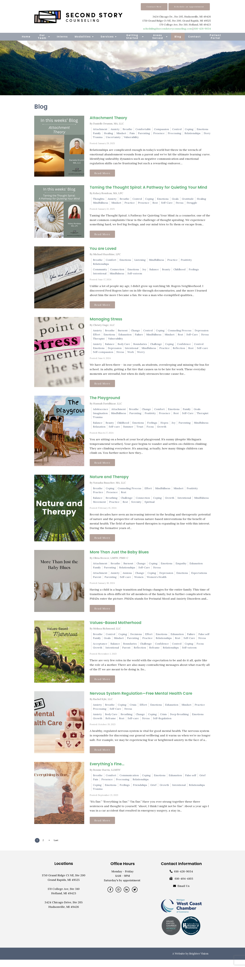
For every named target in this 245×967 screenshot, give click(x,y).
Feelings (194, 270)
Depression (201, 332)
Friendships (140, 791)
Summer (128, 429)
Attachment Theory (108, 117)
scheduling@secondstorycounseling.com (167, 28)
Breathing (112, 501)
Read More (103, 173)
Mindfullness (100, 203)
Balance (154, 270)
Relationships (192, 133)
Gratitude (188, 199)
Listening (140, 261)
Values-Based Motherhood (115, 627)
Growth (161, 429)
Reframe (154, 652)
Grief (202, 782)
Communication (129, 782)
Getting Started (132, 37)
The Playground (105, 400)
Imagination (100, 416)
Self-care (202, 350)
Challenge (156, 346)
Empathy (181, 567)
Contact (194, 36)
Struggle (192, 203)
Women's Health (156, 581)
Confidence (184, 346)
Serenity (136, 505)
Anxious (127, 577)
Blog (178, 36)
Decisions (136, 639)
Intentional (99, 274)
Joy (144, 270)
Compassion (161, 129)
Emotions (202, 129)
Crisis (133, 710)
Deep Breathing (179, 720)
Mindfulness (117, 274)
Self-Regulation (162, 724)
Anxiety (115, 129)
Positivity (186, 261)
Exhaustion (125, 336)
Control (177, 129)
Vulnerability (131, 137)
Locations (63, 870)
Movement (99, 505)
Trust (140, 429)
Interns (62, 36)
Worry (141, 354)
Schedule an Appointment (189, 6)
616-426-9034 (202, 28)
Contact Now (154, 6)
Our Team (42, 37)
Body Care (124, 346)
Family (97, 133)
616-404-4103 (184, 886)
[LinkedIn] (126, 897)
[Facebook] (110, 897)
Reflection (179, 350)
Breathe (127, 129)
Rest (155, 203)
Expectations (199, 577)
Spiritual (150, 505)
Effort (96, 336)
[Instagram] (118, 897)
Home (26, 36)
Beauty (166, 270)
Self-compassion (103, 354)
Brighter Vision (198, 961)
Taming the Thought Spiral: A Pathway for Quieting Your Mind (148, 188)
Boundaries (140, 346)
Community (100, 270)
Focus (150, 429)
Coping (189, 129)
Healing (108, 133)
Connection (117, 270)
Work (130, 354)
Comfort (111, 261)
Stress (179, 203)
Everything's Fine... (107, 770)
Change (135, 332)
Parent (97, 581)
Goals (175, 199)
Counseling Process (179, 332)
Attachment (100, 129)
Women (138, 581)
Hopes (164, 425)
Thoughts (98, 199)
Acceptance (100, 648)
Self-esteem (135, 274)
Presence (159, 133)
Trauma (97, 137)
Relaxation (99, 429)
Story (207, 133)
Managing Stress (106, 321)
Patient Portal (215, 37)
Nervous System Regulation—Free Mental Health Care (141, 699)
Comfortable (143, 129)
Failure (139, 336)
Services (107, 36)
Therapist (99, 340)
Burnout (123, 332)
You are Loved (103, 249)
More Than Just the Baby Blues (119, 556)
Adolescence (100, 412)
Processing (174, 133)
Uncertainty (113, 137)
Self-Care (166, 203)
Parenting (144, 133)
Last (57, 847)
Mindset (121, 133)
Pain (132, 133)
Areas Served (157, 37)
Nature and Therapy (109, 480)
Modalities (83, 36)
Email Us (184, 893)
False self (203, 639)
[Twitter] (135, 897)
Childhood (179, 270)
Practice (130, 203)
